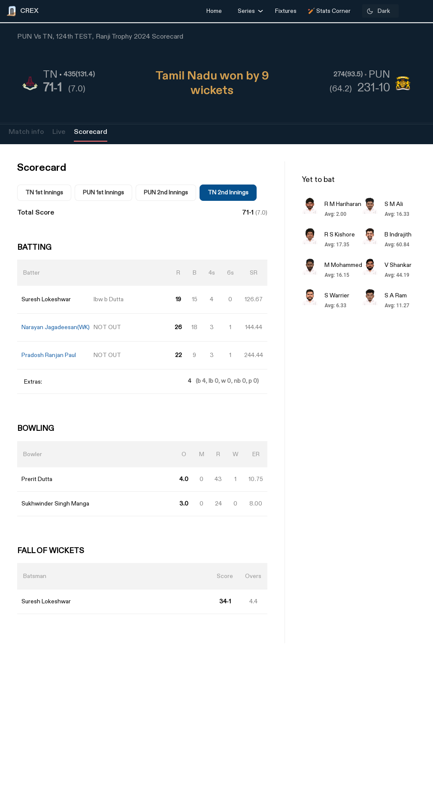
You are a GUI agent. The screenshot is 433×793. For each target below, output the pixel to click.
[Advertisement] (401, 477)
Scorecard (90, 131)
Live (58, 131)
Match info (26, 131)
